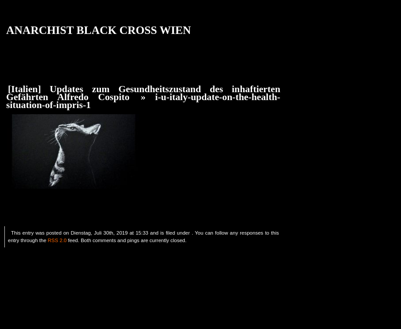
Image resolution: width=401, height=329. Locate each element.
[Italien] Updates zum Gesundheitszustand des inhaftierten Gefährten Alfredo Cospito (143, 93)
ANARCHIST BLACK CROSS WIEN (98, 30)
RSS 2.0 (57, 240)
